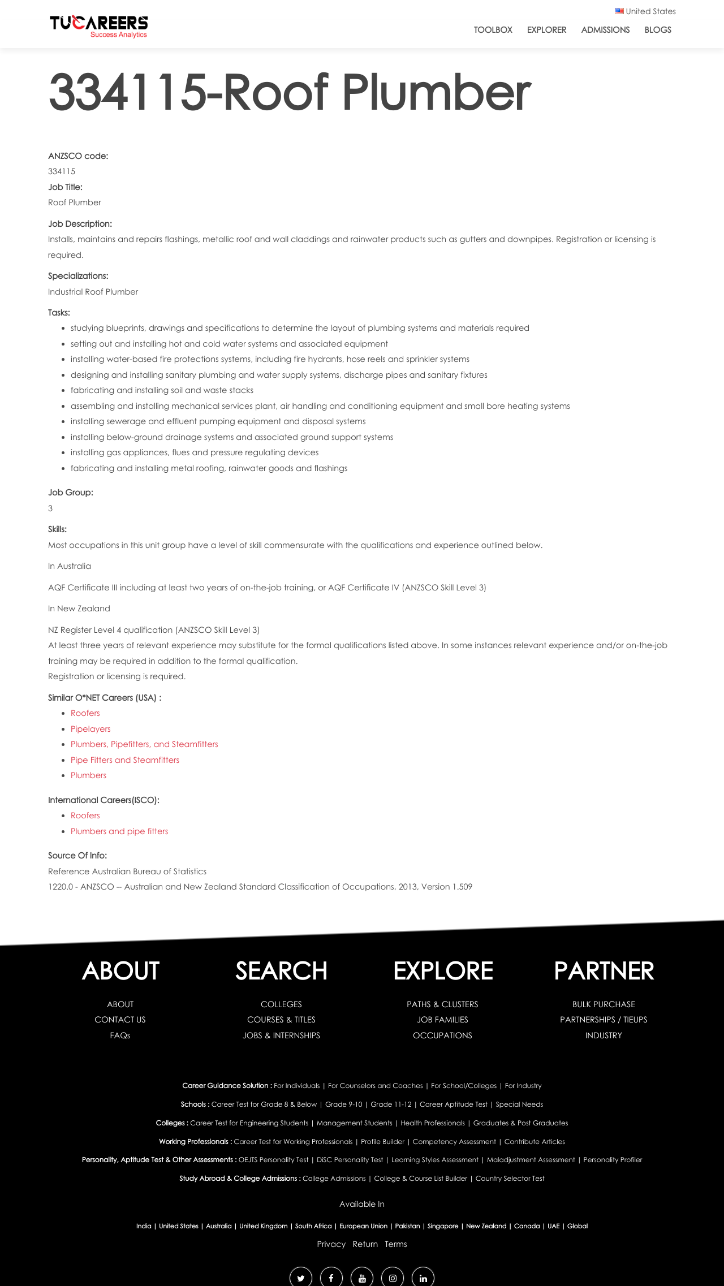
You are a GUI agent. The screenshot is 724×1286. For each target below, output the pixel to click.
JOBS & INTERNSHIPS (282, 1035)
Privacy (331, 1244)
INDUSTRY (603, 1035)
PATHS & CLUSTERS (443, 1004)
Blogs (658, 30)
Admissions (605, 30)
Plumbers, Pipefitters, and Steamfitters (144, 744)
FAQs (120, 1035)
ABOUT (120, 1004)
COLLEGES (281, 1004)
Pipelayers (91, 729)
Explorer (547, 30)
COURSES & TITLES (281, 1020)
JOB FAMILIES (442, 1020)
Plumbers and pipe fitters (119, 831)
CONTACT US (120, 1020)
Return (365, 1244)
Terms (396, 1244)
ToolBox (493, 30)
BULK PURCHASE (603, 1004)
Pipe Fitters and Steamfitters (125, 760)
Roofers (85, 713)
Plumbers (88, 775)
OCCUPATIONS (442, 1035)
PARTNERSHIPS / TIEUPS (603, 1020)
